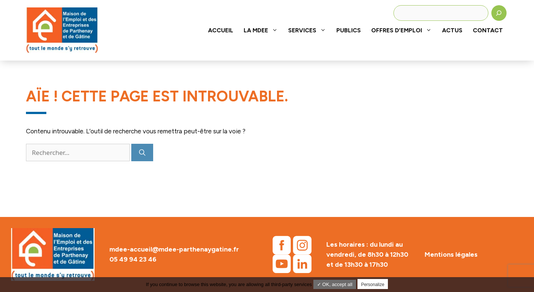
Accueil (220, 30)
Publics (348, 30)
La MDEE (263, 30)
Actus (452, 30)
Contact (488, 30)
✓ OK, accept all (335, 284)
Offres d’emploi (404, 30)
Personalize (373, 284)
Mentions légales (451, 254)
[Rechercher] (499, 13)
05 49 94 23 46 (132, 259)
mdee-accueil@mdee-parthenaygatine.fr (174, 249)
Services (309, 30)
